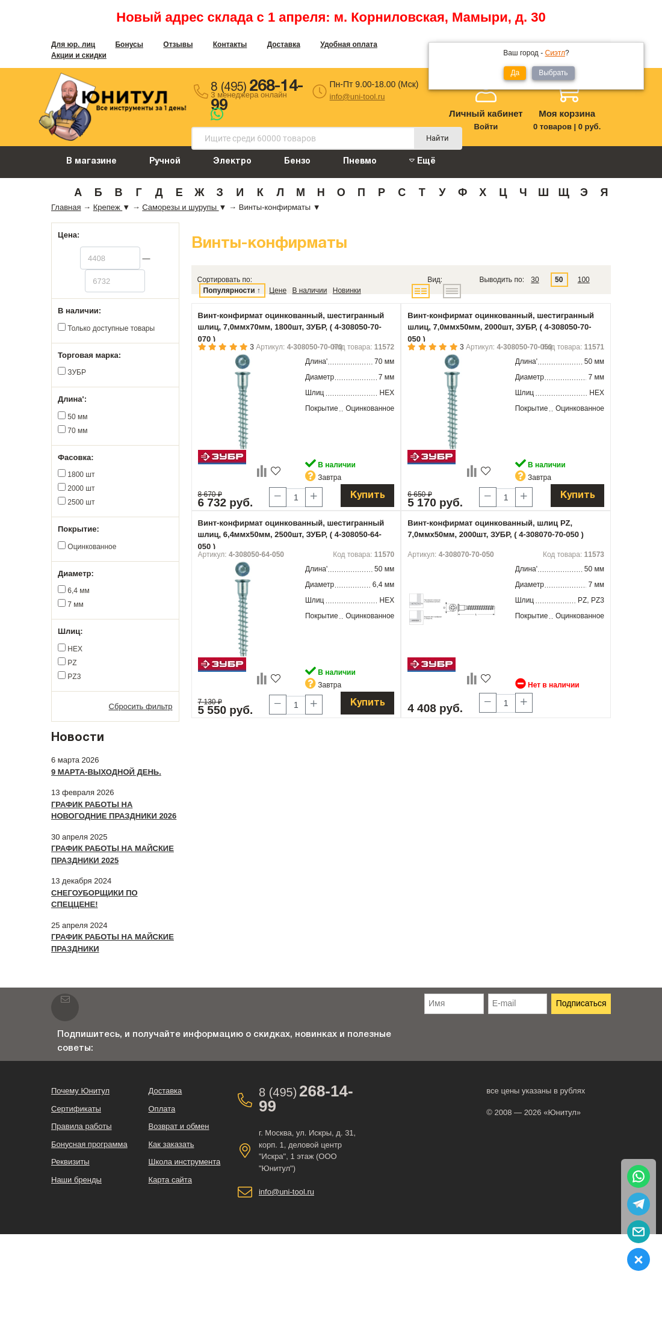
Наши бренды (76, 1179)
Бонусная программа (89, 1144)
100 (584, 279)
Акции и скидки (79, 55)
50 (559, 279)
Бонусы (129, 44)
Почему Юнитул (80, 1090)
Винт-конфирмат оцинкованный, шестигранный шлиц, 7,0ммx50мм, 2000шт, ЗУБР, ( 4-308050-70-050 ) (500, 327)
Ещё (422, 160)
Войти (486, 126)
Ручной (165, 161)
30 (535, 279)
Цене (277, 290)
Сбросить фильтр (141, 706)
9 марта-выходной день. (106, 771)
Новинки (347, 290)
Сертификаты (76, 1108)
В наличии (309, 290)
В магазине (91, 161)
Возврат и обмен (178, 1126)
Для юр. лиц (73, 44)
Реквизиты (70, 1161)
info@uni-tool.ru (357, 96)
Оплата (161, 1108)
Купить (367, 495)
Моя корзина (567, 113)
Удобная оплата (348, 44)
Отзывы (178, 44)
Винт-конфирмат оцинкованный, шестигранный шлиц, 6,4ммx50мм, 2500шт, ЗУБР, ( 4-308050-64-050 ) (291, 534)
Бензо (297, 161)
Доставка (283, 44)
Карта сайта (169, 1179)
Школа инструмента (184, 1161)
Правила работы (81, 1126)
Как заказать (171, 1144)
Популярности (229, 290)
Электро (232, 161)
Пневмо (360, 161)
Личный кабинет (486, 113)
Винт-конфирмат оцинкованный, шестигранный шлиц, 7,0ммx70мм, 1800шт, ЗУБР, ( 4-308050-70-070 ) (291, 327)
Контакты (230, 44)
